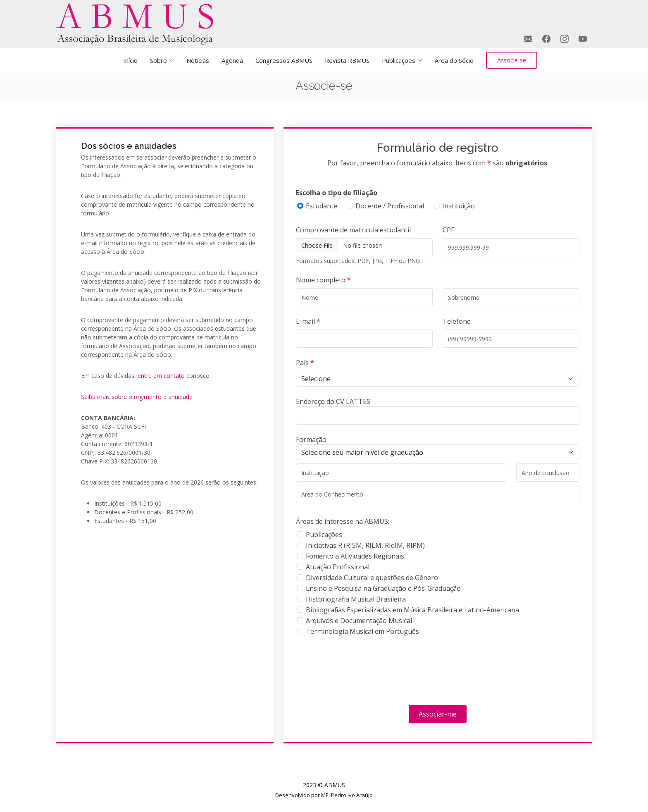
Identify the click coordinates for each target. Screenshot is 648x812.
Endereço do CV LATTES (333, 401)
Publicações (324, 534)
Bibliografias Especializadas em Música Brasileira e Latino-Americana (412, 609)
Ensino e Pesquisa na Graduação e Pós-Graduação (383, 588)
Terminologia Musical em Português (362, 631)
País (305, 362)
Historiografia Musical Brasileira (356, 599)
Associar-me (438, 714)
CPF (448, 229)
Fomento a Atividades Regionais (355, 556)
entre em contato (161, 376)
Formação (311, 439)
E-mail (308, 321)
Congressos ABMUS (283, 60)
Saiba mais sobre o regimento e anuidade (137, 397)
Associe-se (511, 60)
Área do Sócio (454, 60)
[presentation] (359, 672)
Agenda (232, 60)
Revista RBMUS (347, 60)
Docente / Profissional (389, 205)
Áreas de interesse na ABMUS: (342, 521)
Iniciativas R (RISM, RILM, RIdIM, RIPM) (365, 545)
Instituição (458, 205)
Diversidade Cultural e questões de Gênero (372, 577)
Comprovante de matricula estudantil (353, 229)
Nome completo (323, 279)
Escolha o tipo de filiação (336, 192)
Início (130, 60)
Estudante (321, 205)
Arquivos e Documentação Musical (359, 620)
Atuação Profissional (337, 566)
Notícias (197, 60)
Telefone (457, 321)
